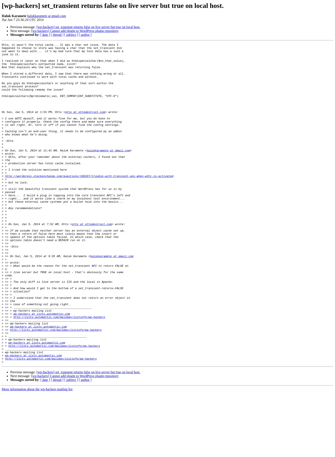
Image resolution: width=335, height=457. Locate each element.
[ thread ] (57, 35)
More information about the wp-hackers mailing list (37, 453)
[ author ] (85, 35)
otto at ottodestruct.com (85, 126)
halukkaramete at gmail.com (46, 16)
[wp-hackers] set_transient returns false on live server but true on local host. (88, 27)
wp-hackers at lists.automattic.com (41, 368)
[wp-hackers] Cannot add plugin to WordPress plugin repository (75, 31)
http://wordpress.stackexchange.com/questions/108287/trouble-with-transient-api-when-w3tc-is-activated (89, 203)
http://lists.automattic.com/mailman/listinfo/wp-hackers (59, 372)
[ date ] (45, 35)
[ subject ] (71, 35)
